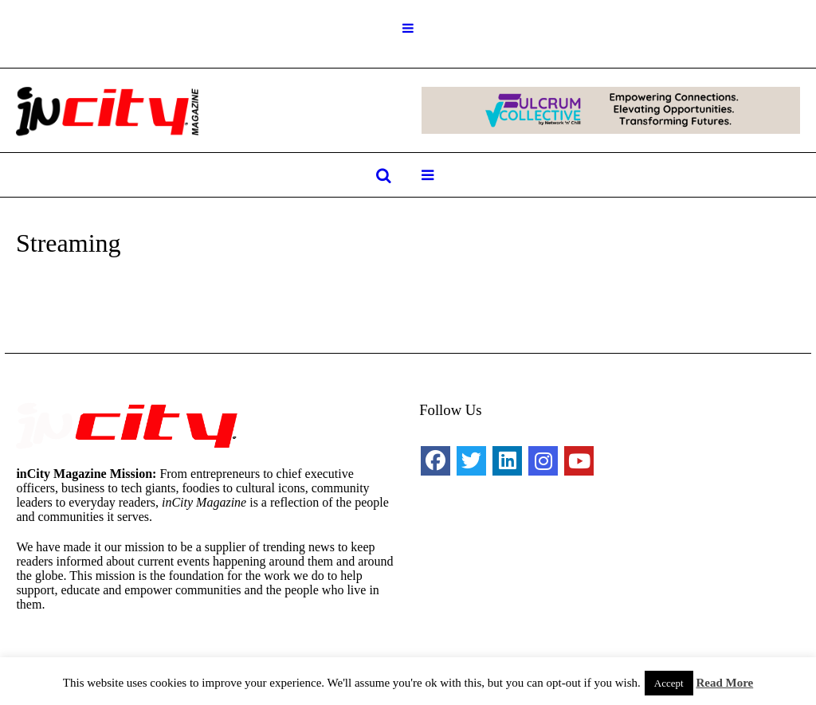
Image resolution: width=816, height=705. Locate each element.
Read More (724, 682)
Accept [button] (669, 683)
